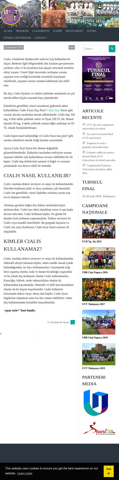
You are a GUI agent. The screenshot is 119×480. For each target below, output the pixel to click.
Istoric (92, 31)
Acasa (8, 31)
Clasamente (40, 31)
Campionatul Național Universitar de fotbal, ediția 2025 (97, 169)
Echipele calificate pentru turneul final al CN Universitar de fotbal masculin (98, 156)
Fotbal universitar (17, 38)
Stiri (72, 47)
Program (22, 31)
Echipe (57, 31)
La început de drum (61, 322)
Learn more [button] (24, 473)
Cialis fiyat (53, 110)
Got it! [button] (108, 471)
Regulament (74, 31)
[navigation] (59, 34)
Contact (41, 38)
